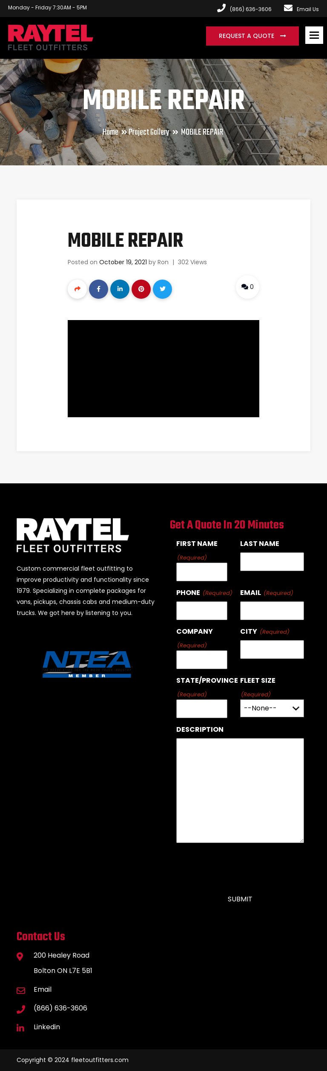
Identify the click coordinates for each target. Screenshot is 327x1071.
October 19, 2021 (123, 262)
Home (110, 132)
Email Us (301, 9)
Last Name (259, 543)
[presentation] (241, 865)
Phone (188, 593)
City (248, 631)
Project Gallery (149, 132)
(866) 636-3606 (60, 1008)
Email (250, 593)
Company (194, 631)
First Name (197, 543)
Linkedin (47, 1027)
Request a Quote (247, 36)
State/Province (207, 680)
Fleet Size (257, 680)
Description (200, 729)
